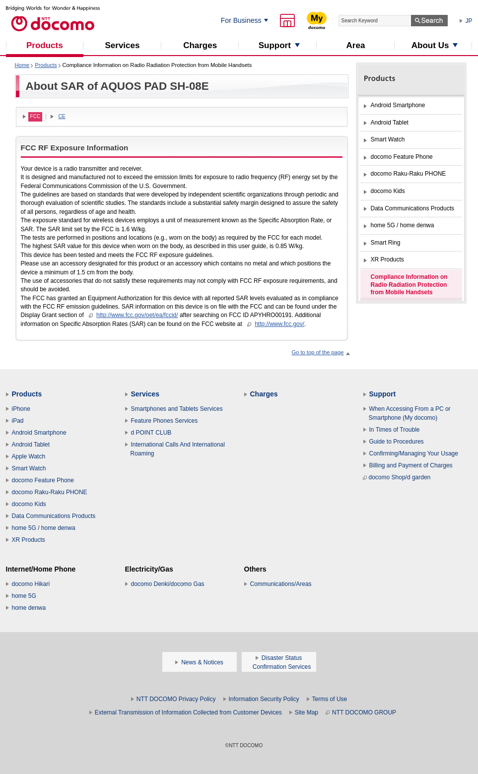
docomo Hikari (31, 583)
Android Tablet (31, 444)
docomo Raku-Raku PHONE (49, 492)
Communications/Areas (281, 583)
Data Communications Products (54, 516)
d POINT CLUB (151, 432)
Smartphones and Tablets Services (177, 408)
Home (22, 65)
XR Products (28, 539)
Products (46, 65)
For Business (241, 20)
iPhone (21, 408)
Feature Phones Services (164, 420)
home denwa (29, 607)
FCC (35, 116)
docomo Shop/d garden (397, 477)
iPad (18, 420)
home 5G (24, 595)
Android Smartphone (39, 432)
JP (469, 20)
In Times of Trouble (394, 429)
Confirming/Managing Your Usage (413, 453)
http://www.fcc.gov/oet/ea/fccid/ (137, 315)
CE (61, 116)
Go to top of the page (317, 352)
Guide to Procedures (396, 441)
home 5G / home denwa (43, 527)
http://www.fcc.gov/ (279, 324)
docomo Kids (29, 504)
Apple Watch (29, 456)
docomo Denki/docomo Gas (168, 583)
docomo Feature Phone (43, 480)
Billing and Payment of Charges (411, 465)
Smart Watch (29, 468)
